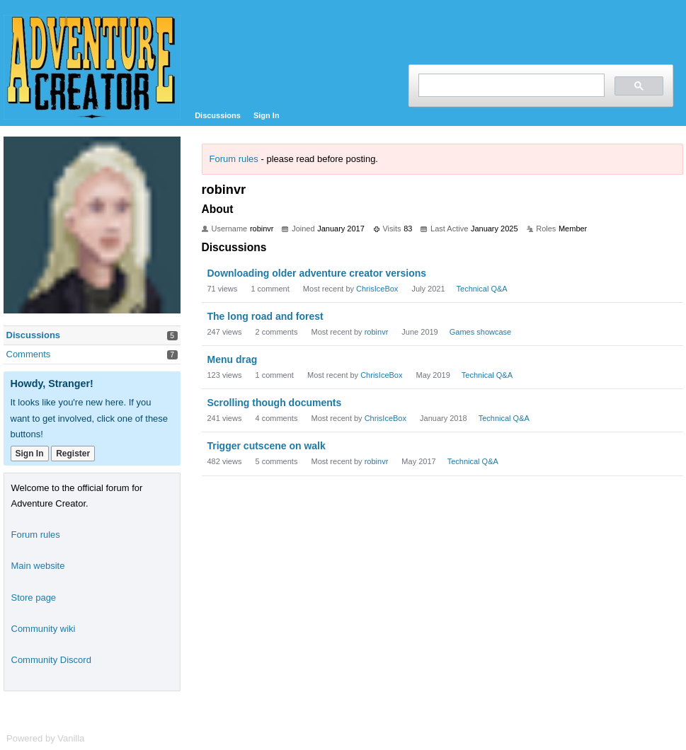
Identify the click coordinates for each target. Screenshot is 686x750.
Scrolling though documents (274, 402)
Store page (34, 597)
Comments (28, 354)
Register (73, 453)
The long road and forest (265, 316)
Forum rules (234, 159)
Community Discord (51, 659)
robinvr (377, 332)
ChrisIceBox (377, 288)
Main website (38, 565)
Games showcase (480, 332)
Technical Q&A (482, 288)
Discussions (218, 115)
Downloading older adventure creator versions (317, 273)
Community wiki (43, 628)
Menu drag (232, 359)
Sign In (266, 115)
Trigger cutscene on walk (266, 445)
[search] (510, 85)
